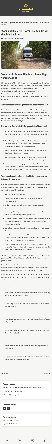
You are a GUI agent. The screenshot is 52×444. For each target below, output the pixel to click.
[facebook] (4, 408)
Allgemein (12, 23)
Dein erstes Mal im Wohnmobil (13, 391)
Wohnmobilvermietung (19, 268)
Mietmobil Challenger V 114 (11, 395)
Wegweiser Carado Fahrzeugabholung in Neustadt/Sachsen (22, 387)
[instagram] (8, 408)
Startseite (4, 23)
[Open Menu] (45, 8)
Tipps (9, 187)
